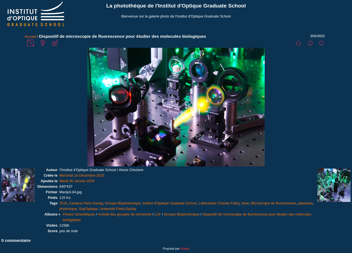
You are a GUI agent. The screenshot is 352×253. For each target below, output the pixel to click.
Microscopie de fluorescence (273, 203)
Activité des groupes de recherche (124, 214)
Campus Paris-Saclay (86, 203)
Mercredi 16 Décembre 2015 (81, 175)
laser (245, 203)
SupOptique (88, 209)
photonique (68, 209)
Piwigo (184, 248)
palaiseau (305, 203)
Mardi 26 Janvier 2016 (77, 181)
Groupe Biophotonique (123, 203)
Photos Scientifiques (79, 214)
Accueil (30, 36)
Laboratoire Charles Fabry (218, 203)
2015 (63, 203)
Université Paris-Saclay (118, 209)
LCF (157, 214)
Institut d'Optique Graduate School (169, 203)
